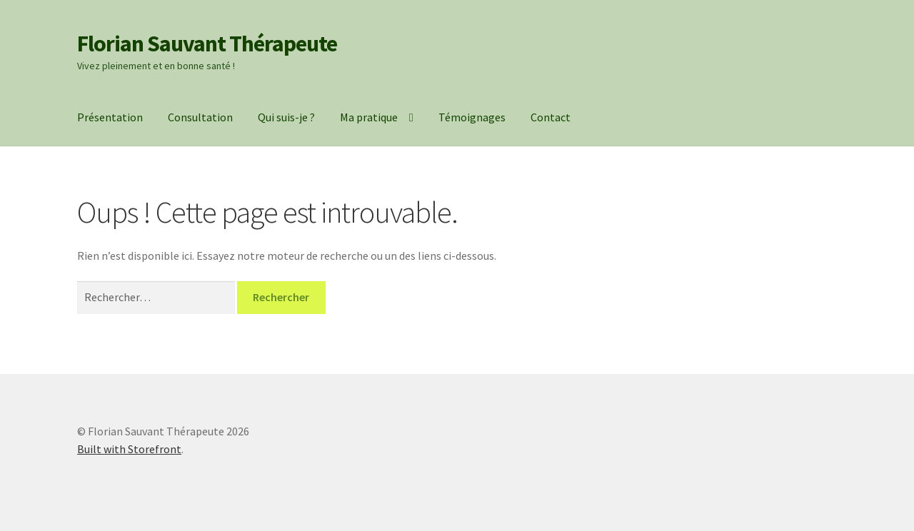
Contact (551, 117)
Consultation (200, 117)
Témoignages (472, 117)
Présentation (110, 117)
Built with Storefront (129, 449)
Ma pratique (369, 117)
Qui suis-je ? (286, 117)
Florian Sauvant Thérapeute (207, 43)
